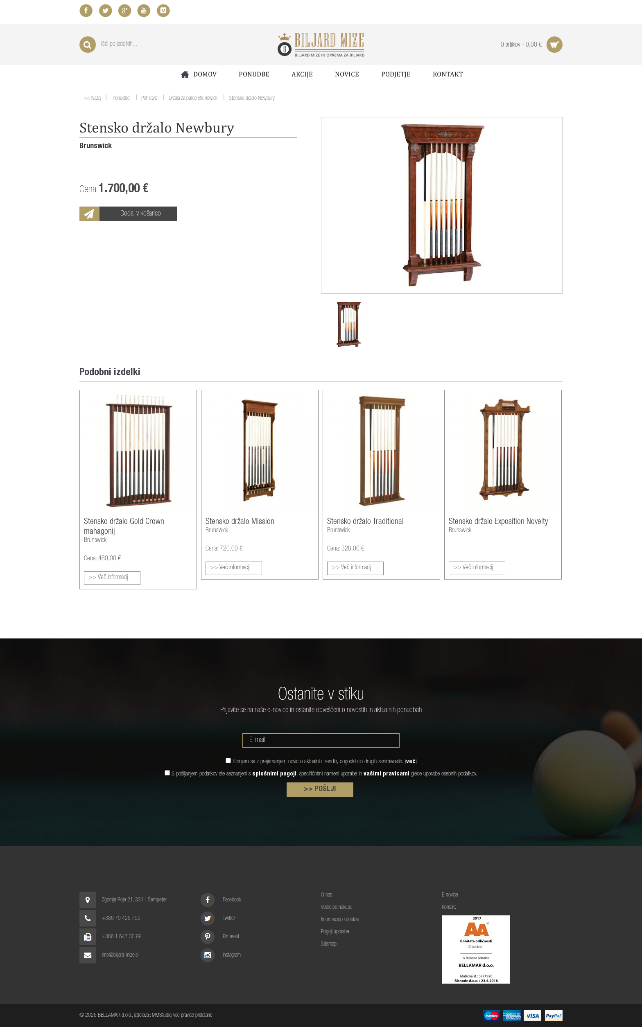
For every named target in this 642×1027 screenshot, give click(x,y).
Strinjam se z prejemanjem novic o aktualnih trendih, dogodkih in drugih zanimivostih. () (325, 762)
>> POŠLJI (320, 789)
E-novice (450, 895)
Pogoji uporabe (335, 932)
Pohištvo (149, 99)
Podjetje (396, 74)
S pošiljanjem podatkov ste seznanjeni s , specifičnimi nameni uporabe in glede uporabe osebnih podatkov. (324, 774)
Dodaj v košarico (140, 214)
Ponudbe (254, 74)
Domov (198, 74)
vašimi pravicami (386, 774)
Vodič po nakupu (337, 907)
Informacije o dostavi (340, 920)
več (411, 762)
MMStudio (161, 1015)
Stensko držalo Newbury (252, 99)
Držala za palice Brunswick (193, 99)
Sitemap (329, 944)
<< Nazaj (92, 98)
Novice (347, 74)
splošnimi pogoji (274, 774)
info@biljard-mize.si (120, 955)
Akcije (302, 74)
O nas (326, 895)
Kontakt (448, 74)
